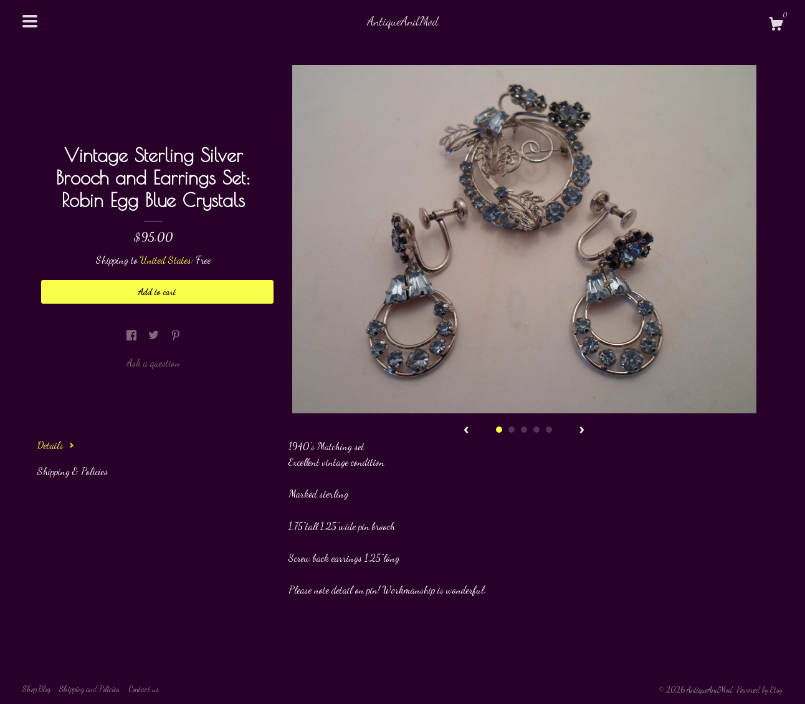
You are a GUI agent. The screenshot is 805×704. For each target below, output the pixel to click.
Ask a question (153, 363)
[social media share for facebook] (132, 335)
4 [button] (536, 430)
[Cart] (776, 25)
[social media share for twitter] (154, 335)
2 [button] (511, 430)
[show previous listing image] (466, 431)
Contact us (143, 689)
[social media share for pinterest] (176, 335)
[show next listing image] (582, 431)
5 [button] (549, 430)
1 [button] (499, 430)
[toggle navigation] (29, 21)
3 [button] (524, 430)
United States (165, 260)
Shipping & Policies (72, 471)
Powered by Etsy (759, 690)
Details (55, 445)
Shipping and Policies (89, 689)
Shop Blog (36, 689)
